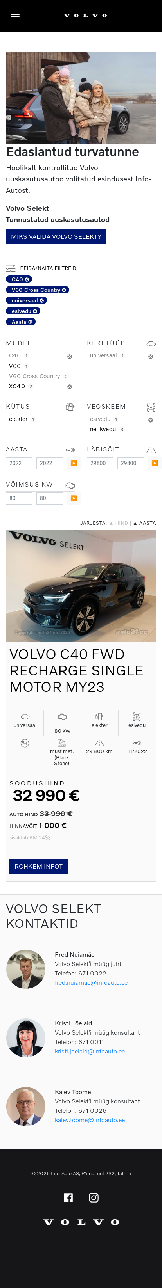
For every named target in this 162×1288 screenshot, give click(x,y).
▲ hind (118, 523)
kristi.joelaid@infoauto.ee (90, 1051)
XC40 (21, 385)
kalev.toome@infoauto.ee (90, 1119)
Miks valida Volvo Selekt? (56, 236)
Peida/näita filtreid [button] (41, 268)
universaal (28, 300)
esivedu (24, 310)
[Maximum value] (49, 463)
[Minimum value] (19, 463)
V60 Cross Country (39, 289)
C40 (20, 279)
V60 (19, 365)
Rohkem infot (38, 866)
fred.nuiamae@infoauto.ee (91, 982)
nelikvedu (107, 428)
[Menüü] (17, 14)
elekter (22, 418)
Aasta (22, 321)
